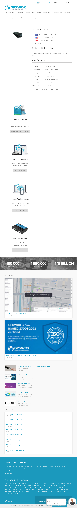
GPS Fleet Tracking (10, 462)
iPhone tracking (9, 471)
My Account (69, 3)
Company (67, 12)
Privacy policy (22, 497)
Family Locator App (10, 456)
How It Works (36, 12)
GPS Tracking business (11, 465)
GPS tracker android (10, 468)
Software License (42, 497)
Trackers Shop (57, 12)
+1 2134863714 (55, 3)
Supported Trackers (24, 12)
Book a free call (46, 456)
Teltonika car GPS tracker (12, 474)
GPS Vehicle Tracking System (13, 459)
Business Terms (54, 497)
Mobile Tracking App (10, 453)
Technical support (48, 441)
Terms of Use (32, 497)
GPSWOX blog (8, 447)
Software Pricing (11, 12)
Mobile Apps (47, 12)
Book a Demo (42, 3)
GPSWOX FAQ (8, 450)
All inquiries (51, 448)
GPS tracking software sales (51, 433)
